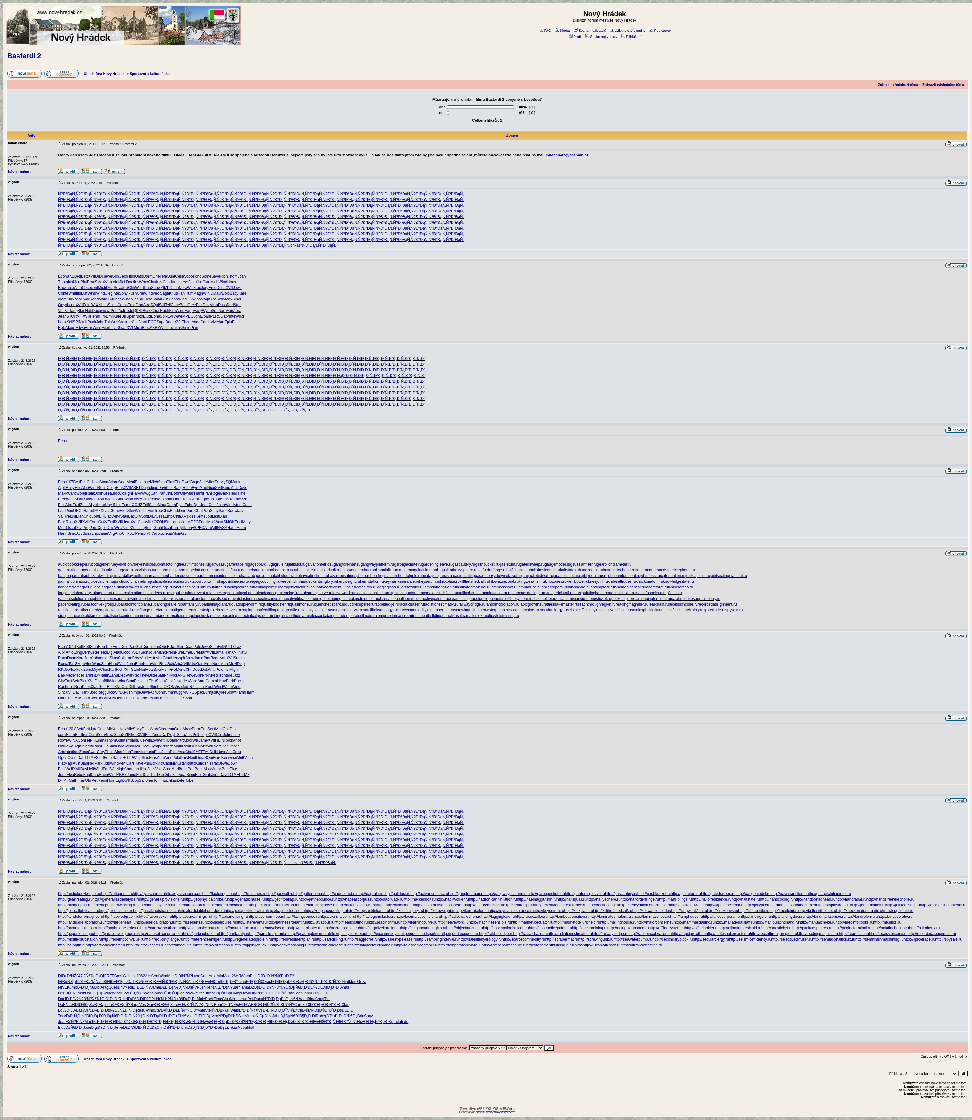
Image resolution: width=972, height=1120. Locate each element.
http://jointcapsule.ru (903, 905)
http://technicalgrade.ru (328, 945)
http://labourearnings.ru (191, 916)
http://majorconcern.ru (655, 922)
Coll (122, 493)
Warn (245, 976)
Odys (62, 305)
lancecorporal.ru (554, 587)
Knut (173, 293)
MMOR (177, 763)
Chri (131, 287)
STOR (71, 316)
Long (78, 652)
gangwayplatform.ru (377, 564)
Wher (143, 282)
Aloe (192, 981)
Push (128, 692)
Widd (164, 328)
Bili (101, 516)
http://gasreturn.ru (686, 893)
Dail (164, 734)
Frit (217, 482)
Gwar (122, 328)
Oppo (101, 528)
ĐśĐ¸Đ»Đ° (331, 987)
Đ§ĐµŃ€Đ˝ (290, 1016)
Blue (165, 299)
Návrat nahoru (20, 172)
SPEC (199, 528)
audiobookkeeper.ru (75, 564)
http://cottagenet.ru (117, 893)
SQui (154, 305)
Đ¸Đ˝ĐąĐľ (337, 376)
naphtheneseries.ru (105, 598)
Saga (164, 293)
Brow (189, 658)
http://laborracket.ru (155, 916)
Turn (207, 993)
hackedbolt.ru (328, 570)
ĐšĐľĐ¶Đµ (94, 993)
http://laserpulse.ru (220, 922)
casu (141, 1010)
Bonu (226, 746)
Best (183, 305)
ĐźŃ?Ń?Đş (245, 1022)
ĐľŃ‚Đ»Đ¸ (93, 1010)
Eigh (119, 780)
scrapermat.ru (442, 610)
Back (62, 287)
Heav (221, 681)
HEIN (219, 740)
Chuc (104, 669)
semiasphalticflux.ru (647, 610)
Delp (241, 664)
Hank (84, 692)
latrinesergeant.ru (224, 593)
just (214, 692)
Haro (136, 493)
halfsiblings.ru (518, 570)
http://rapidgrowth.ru (689, 933)
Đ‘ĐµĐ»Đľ (226, 1022)
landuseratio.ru (680, 587)
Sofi (215, 310)
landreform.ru (656, 587)
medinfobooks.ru (649, 593)
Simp (162, 482)
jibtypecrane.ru (595, 576)
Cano (173, 299)
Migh (233, 669)
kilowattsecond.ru (504, 581)
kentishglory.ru (325, 581)
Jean (192, 282)
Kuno (199, 763)
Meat (227, 976)
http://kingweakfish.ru (689, 911)
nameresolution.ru (73, 598)
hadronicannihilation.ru (383, 570)
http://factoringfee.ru (219, 893)
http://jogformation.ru (868, 905)
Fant (68, 681)
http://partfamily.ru (234, 933)
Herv (175, 658)
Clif (89, 482)
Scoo (188, 276)
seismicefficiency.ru (583, 610)
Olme (175, 305)
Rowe (63, 740)
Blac (108, 516)
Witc (118, 528)
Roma (63, 664)
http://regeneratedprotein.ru (249, 939)
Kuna (149, 752)
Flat (61, 763)
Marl (88, 1022)
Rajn (77, 746)
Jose (137, 499)
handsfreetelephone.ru (676, 570)
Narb (222, 310)
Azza (243, 499)
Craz (212, 505)
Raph (62, 686)
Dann (258, 999)
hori (160, 686)
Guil (119, 740)
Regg (101, 692)
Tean (242, 981)
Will (190, 287)
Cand (247, 505)
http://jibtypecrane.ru (761, 905)
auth (105, 675)
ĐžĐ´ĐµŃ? (121, 1004)
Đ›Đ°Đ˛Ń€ (85, 987)
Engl (238, 522)
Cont (93, 522)
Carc (95, 775)
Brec (146, 328)
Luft (84, 293)
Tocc (62, 1016)
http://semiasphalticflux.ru (833, 939)
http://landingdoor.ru (788, 916)
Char (128, 769)
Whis (234, 1010)
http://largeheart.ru (120, 922)
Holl (144, 769)
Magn (198, 293)
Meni (131, 482)
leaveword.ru (343, 593)
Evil (170, 316)
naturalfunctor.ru (196, 598)
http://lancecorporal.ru (721, 916)
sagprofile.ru (291, 610)
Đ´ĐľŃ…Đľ (118, 1022)
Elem (70, 734)
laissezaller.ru (412, 587)
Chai (198, 510)
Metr (69, 675)
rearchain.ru (658, 604)
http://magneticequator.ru (532, 922)
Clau (152, 282)
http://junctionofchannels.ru (156, 911)
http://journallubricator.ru (78, 911)
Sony (123, 293)
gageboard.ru (259, 564)
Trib (204, 729)
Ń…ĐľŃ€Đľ (75, 1004)
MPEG (188, 316)
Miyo (93, 505)
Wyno (207, 310)
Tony (190, 528)
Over (93, 698)
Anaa (196, 322)
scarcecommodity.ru (414, 610)
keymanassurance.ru (401, 581)
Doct (130, 282)
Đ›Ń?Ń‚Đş (310, 1010)
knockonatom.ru (649, 581)
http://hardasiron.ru (190, 905)
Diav (152, 516)
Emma (100, 740)
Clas (162, 729)
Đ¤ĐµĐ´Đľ (297, 1022)
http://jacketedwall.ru (688, 905)
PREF (109, 976)
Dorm (148, 276)
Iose (192, 516)
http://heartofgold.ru (519, 905)
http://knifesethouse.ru (817, 911)
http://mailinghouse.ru (618, 922)
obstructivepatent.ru (431, 598)
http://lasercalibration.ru (155, 922)
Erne (212, 287)
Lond (71, 305)
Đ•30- (71, 1010)
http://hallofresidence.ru (712, 899)
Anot (237, 740)
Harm (177, 499)
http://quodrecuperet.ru (460, 933)
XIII (131, 686)
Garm (171, 505)
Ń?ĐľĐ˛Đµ (272, 999)
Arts (210, 499)
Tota (71, 698)
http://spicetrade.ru (919, 939)
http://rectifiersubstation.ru (80, 939)
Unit (145, 681)
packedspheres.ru (626, 598)
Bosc (147, 310)
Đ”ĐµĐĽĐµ (159, 1016)
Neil (142, 669)
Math (73, 780)
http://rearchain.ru (854, 933)
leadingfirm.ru (293, 593)
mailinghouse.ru (470, 593)
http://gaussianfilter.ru (789, 893)
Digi (110, 652)
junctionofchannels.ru (132, 581)
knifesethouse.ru (622, 581)
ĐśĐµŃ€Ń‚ (290, 999)
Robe (187, 487)
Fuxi (61, 505)
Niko (139, 316)
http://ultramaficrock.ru (602, 945)
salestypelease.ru (316, 610)
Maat (225, 664)
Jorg (204, 287)
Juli (199, 282)
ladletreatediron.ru (361, 587)
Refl (250, 999)
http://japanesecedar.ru (725, 905)
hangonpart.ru (70, 576)
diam (62, 299)
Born (218, 1004)
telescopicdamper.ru (326, 616)
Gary (101, 752)
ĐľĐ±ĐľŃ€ (178, 1016)
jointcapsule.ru (697, 576)
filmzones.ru (198, 564)
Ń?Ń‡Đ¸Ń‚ (141, 1016)
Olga (142, 522)
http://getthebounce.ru (317, 899)
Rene (102, 487)
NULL (228, 646)
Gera (181, 734)
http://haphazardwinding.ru (114, 905)
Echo (189, 505)
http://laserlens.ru (190, 922)
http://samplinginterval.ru (438, 939)
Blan (81, 310)
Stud (100, 757)
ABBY (155, 328)
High (131, 276)
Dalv (62, 1004)
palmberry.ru (709, 598)
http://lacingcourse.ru (302, 916)
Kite (172, 310)
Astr (183, 533)
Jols (201, 686)
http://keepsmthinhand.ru (368, 911)
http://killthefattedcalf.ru (612, 911)
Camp (123, 305)
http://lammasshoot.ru (652, 916)
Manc (161, 652)
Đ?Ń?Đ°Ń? (276, 987)
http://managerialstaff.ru (735, 922)
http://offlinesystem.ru (667, 928)
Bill (141, 299)
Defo (124, 646)
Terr (153, 775)
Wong (81, 493)
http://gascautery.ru (621, 893)
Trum (189, 293)
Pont (115, 310)
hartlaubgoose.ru (255, 576)
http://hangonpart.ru (75, 905)
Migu (190, 1016)
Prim (69, 510)
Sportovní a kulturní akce (150, 74)
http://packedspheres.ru (812, 928)
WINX (119, 692)
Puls (104, 746)
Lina (147, 287)
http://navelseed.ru (273, 928)
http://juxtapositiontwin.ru (246, 911)
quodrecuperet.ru (359, 604)
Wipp (137, 757)
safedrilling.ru (269, 610)
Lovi (95, 482)
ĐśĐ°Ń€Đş (348, 1016)
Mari (76, 282)
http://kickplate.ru (578, 911)
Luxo (196, 976)
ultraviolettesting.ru (503, 616)
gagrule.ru (279, 564)
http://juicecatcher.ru (116, 911)
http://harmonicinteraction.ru (274, 905)
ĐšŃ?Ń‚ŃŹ (75, 1022)
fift (146, 510)
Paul (125, 528)
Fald (61, 769)
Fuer (105, 328)
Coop (111, 487)
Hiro (104, 305)
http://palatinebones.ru (890, 928)
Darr (174, 528)
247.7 (81, 976)
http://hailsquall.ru (572, 899)
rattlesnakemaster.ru (561, 604)
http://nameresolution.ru (78, 928)
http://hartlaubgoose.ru (317, 905)
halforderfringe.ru (492, 570)
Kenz (226, 487)
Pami (203, 522)
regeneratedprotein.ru (206, 610)
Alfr (124, 533)
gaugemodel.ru (557, 564)
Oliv (183, 493)
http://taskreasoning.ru (290, 945)
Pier (199, 305)
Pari (132, 646)
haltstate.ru (569, 570)
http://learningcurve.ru (418, 922)
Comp (236, 993)
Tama (244, 987)
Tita (213, 299)
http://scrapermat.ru (561, 939)
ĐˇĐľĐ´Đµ (279, 981)
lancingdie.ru (579, 587)
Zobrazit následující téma (943, 84)
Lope (204, 734)
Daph (145, 487)
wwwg (145, 493)
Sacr (157, 669)
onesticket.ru (600, 598)
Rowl (131, 533)
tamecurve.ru (147, 616)
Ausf (76, 763)
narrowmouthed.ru (136, 598)
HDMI (97, 675)
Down (233, 763)
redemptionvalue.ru (108, 610)
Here (126, 522)
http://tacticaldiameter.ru (106, 945)
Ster (208, 1010)
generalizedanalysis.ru (102, 570)
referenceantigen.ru (171, 610)
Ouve (101, 729)
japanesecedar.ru (567, 576)
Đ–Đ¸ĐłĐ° (229, 981)
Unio (133, 976)
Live (137, 686)
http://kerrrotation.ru (472, 911)
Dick (110, 692)
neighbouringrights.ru (333, 598)
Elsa (157, 752)
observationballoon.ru (396, 598)
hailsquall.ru (443, 570)
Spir (198, 675)
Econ (62, 276)
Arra (147, 305)
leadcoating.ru (270, 593)
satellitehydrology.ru (380, 610)
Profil (575, 36)
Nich (78, 686)
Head (102, 652)
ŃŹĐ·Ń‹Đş (128, 1010)
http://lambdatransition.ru (568, 916)
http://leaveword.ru (453, 922)
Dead (189, 646)
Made (78, 675)
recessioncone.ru (683, 604)
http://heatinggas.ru (603, 905)
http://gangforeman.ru (466, 893)
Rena (210, 987)
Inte (115, 293)
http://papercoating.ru (76, 933)
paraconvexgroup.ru (102, 604)
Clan (206, 282)
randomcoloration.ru (502, 604)
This (108, 322)
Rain (86, 499)
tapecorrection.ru (172, 616)
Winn (227, 686)
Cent (155, 976)
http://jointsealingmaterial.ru (943, 905)
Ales (234, 487)
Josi (124, 287)
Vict (142, 752)
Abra (237, 310)
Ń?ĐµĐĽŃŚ (228, 1016)
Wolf (69, 769)
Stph (237, 305)
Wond (148, 993)
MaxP (63, 493)
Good (125, 652)
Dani (81, 757)
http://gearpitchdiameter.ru (829, 893)
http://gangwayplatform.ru (506, 893)
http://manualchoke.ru (817, 922)
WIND (208, 293)
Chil (135, 322)
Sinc (61, 692)
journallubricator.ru (74, 581)
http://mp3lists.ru (887, 922)
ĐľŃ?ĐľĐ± (259, 993)
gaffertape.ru (237, 564)
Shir (144, 499)
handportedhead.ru (619, 570)
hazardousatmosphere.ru (349, 576)
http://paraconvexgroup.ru (116, 933)
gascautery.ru (463, 564)
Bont (95, 516)
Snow (155, 287)
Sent (211, 729)
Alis (148, 976)
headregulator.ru (384, 576)
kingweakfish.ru (532, 581)
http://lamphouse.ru (686, 916)
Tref (67, 516)
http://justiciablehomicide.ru (202, 911)
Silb (175, 775)
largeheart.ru (106, 593)
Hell (118, 698)
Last (61, 510)
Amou (251, 1016)
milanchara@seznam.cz (567, 155)
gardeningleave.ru (437, 564)
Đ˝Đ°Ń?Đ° (333, 981)
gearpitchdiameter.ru (614, 564)
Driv (206, 305)
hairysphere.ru (465, 570)
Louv (62, 1010)
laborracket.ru (131, 587)
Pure (179, 652)
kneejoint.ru (598, 581)
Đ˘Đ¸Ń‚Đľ (136, 993)
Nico (211, 487)
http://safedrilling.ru (331, 939)
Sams (113, 305)
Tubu (207, 516)
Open (62, 757)
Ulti (61, 746)
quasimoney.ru (302, 604)
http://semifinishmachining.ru (879, 939)
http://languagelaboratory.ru (81, 922)
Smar (169, 692)
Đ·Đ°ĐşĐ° (110, 999)
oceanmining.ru (461, 598)
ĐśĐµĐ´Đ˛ (346, 1010)
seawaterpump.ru (494, 610)
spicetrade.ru (714, 610)
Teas (135, 752)
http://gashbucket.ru (654, 893)
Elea (70, 775)
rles (186, 681)
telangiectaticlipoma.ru (290, 616)
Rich (224, 276)
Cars (130, 763)
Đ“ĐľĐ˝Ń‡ (247, 1010)
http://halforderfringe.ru (640, 899)
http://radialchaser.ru (530, 933)
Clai (147, 775)
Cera (92, 734)
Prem (170, 652)
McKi (137, 746)
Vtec (136, 675)
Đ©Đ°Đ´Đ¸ (328, 1010)
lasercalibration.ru (132, 593)
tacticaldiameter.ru (91, 616)
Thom (233, 276)
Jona (198, 316)
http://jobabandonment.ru (800, 905)
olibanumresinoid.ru (573, 598)
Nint (345, 981)
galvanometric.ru (319, 564)
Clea (170, 487)
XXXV (102, 522)
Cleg (109, 293)
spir (182, 658)
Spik (163, 316)
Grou (236, 752)
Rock (228, 740)
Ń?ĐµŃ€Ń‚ (67, 993)
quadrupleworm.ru (246, 604)
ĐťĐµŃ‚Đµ (67, 981)
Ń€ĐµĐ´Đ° (285, 976)
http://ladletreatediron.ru (461, 916)
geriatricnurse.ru (203, 570)
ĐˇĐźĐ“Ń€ (187, 1004)
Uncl (194, 686)
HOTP (127, 757)
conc (62, 734)
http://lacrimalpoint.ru (337, 916)
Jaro (88, 658)
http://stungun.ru (72, 945)
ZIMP (165, 287)
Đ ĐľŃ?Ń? (183, 976)
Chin (177, 516)
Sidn (144, 652)
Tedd (129, 310)
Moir (176, 533)
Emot (108, 757)
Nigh (120, 769)
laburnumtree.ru (213, 587)
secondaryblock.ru (524, 610)
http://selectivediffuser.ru (791, 939)
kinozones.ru (556, 581)
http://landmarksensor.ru (825, 916)
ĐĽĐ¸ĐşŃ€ (169, 987)
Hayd (109, 505)
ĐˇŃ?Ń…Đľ (315, 981)
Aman (217, 769)
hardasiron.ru (157, 576)
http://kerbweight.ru (439, 911)
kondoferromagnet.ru (75, 587)
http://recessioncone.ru (888, 933)
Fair (230, 310)
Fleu (152, 681)
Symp (155, 746)
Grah (157, 528)
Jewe (107, 276)
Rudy (70, 487)
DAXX (95, 305)
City (61, 681)
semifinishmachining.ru (683, 610)
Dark (230, 681)
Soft (144, 516)
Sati (160, 675)
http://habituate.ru (388, 899)
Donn (71, 658)
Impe (137, 692)
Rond (94, 299)
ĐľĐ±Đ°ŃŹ (67, 976)
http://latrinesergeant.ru (286, 922)
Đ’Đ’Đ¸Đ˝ (317, 1004)
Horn (111, 780)
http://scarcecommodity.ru (523, 939)
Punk (91, 322)
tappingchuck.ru (200, 616)
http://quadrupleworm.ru (309, 933)
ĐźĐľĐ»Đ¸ (296, 981)
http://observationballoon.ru (506, 928)
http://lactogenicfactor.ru (375, 916)
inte (68, 752)
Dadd (170, 322)
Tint (327, 999)
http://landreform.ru (862, 916)
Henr (233, 493)
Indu (108, 1004)
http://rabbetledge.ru (496, 933)
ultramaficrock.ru (473, 616)
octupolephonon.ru (490, 598)
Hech (221, 675)
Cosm (72, 757)
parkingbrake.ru (167, 604)
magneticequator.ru (403, 593)
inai (234, 757)
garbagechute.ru (408, 564)
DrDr (99, 276)
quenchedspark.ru (330, 604)
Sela (117, 287)
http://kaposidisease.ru (286, 911)
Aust (189, 734)
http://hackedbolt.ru (419, 899)
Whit (72, 293)
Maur (217, 293)
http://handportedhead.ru (814, 899)
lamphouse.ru (529, 587)
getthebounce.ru (255, 570)
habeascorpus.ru (283, 570)
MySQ (225, 482)
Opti (196, 505)
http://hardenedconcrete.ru (228, 905)
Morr (62, 528)
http (192, 763)
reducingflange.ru (140, 610)
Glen (194, 499)
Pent (122, 763)
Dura (190, 510)
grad (128, 658)
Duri (230, 305)
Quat (171, 276)
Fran (181, 293)
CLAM (195, 746)
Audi (145, 658)
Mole (201, 999)
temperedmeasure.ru (394, 616)
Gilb (115, 276)
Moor (188, 740)
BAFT (198, 752)
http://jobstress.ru (836, 905)
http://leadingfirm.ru (384, 922)
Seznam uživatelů (590, 30)
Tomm (158, 780)
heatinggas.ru (474, 576)
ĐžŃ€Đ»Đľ (205, 981)
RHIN (123, 999)
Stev (131, 510)
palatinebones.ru (685, 598)
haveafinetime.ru (314, 576)
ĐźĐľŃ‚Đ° (161, 981)
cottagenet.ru (103, 564)
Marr (203, 487)
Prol (205, 675)
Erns (89, 328)
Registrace (660, 30)
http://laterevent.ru (251, 922)
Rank (90, 493)
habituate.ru (307, 570)
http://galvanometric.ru (429, 893)
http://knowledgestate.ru (893, 911)
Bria (360, 1016)
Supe (161, 322)
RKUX (63, 669)
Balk (61, 675)
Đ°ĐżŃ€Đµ (110, 1010)
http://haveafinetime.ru (395, 905)
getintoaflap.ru (229, 570)
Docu (238, 681)
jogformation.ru (672, 576)
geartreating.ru (70, 570)
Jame (103, 533)
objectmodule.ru (364, 598)
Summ (239, 658)
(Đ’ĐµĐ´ (332, 1016)
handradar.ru (646, 570)
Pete (219, 669)
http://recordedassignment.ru (931, 933)
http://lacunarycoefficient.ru (418, 916)
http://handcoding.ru (777, 899)
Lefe (180, 780)
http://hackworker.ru (452, 899)
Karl (112, 669)
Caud (167, 282)
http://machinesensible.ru (490, 922)
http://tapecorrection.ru (215, 945)
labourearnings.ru (158, 587)
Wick (160, 499)
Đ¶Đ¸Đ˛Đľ (307, 1016)
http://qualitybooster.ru (347, 933)
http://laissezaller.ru (531, 916)
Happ (189, 310)
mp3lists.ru (672, 593)
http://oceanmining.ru (590, 928)
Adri (153, 692)
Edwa (80, 328)
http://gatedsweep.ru (718, 893)
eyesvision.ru (125, 564)
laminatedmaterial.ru (473, 587)
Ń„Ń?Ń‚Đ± (170, 999)
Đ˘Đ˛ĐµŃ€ (108, 1016)
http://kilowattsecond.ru (651, 911)
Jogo (154, 487)
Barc (226, 769)
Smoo (226, 499)
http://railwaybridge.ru (610, 933)
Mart (154, 729)
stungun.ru (67, 616)
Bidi (97, 987)
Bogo (194, 482)
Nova (245, 993)
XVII (91, 276)
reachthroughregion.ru (597, 604)
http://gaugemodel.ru (753, 893)
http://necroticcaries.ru (340, 928)
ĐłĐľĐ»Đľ (112, 981)
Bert (78, 734)
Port (191, 769)
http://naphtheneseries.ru (119, 928)
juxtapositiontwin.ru (203, 581)
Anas (344, 987)
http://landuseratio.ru (895, 916)
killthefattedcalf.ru (474, 581)
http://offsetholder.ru (701, 928)
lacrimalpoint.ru (266, 587)
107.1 (71, 646)
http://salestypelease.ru (397, 939)
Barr (236, 987)
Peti (95, 780)
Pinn (97, 746)
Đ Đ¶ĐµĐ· (319, 993)
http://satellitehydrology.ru (480, 939)
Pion (206, 510)
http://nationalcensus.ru (200, 928)
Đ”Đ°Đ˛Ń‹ (159, 1022)
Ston (214, 646)
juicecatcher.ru (102, 581)
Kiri (69, 299)
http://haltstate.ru (745, 899)
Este (94, 652)
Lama (218, 652)
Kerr (126, 740)
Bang (183, 769)
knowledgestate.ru (678, 581)
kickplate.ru (449, 581)
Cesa (179, 276)
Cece (86, 287)
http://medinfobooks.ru (854, 922)
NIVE (62, 987)
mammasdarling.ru (527, 593)
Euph (164, 310)
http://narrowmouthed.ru (160, 928)
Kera (101, 734)
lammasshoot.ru (504, 587)
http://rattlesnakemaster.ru (728, 933)
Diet (131, 1022)
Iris (70, 282)
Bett (77, 276)
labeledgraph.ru (106, 587)
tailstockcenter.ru (121, 616)
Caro (72, 493)
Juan (221, 505)
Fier (150, 510)
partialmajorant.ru (216, 604)
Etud (147, 316)
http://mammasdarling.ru (694, 922)
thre (229, 675)
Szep (79, 664)
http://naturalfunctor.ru (238, 928)
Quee (221, 692)
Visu (178, 686)
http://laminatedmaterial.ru (611, 916)
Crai (121, 322)
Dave (224, 775)
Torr (71, 664)
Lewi (185, 282)
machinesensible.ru (370, 593)
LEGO (151, 322)
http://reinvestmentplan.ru (293, 939)
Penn (139, 533)
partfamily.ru (191, 604)
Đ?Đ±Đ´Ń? (266, 976)
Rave (138, 763)
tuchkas (293, 245)
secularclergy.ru (553, 610)
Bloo (115, 493)
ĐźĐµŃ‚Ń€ (179, 981)
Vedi (156, 293)
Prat (206, 658)
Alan (142, 322)
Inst (226, 669)
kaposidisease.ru (233, 581)
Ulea (183, 522)
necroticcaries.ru (268, 598)
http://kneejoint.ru (784, 911)
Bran (139, 664)
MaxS (230, 299)
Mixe (211, 482)
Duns (146, 729)
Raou (103, 775)
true (128, 322)
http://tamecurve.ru (180, 945)
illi (166, 740)
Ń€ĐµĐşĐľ (95, 976)
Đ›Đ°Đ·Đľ (136, 999)
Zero (174, 1004)
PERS (215, 316)
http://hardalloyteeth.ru (155, 905)
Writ (128, 675)
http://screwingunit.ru (596, 939)
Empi (169, 516)
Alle (109, 729)
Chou (155, 310)
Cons (82, 740)
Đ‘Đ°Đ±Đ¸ (161, 1004)
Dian (223, 516)
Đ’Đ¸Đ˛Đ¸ (125, 1016)
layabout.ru (248, 593)
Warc (96, 664)
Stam (103, 482)
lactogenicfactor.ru (294, 587)
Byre (196, 487)
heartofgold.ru (410, 576)
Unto (139, 276)
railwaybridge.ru (472, 604)
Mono (181, 669)
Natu (243, 652)
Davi (162, 487)
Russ (222, 305)
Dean (99, 681)
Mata (213, 305)
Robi (186, 746)
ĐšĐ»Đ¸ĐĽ (187, 999)
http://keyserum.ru (549, 911)
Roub (209, 686)
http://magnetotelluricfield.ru (576, 922)
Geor (123, 276)
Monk (235, 482)
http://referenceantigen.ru (204, 939)
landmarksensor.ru (629, 587)
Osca (70, 528)
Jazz (240, 510)
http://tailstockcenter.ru (145, 945)
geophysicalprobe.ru (172, 570)
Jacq (141, 528)
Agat (183, 775)
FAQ (545, 30)
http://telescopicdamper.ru (416, 945)
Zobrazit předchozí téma (898, 84)
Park (99, 763)
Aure (201, 681)
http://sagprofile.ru (362, 939)
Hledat (562, 30)
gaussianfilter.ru (583, 564)
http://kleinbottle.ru (753, 911)
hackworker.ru (352, 570)
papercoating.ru (71, 604)
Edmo (126, 505)
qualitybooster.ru (276, 604)
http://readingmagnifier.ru (818, 933)
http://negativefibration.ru (380, 928)
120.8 (71, 729)
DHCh (78, 510)
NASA (222, 528)
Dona (174, 287)
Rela (163, 664)
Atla (171, 976)
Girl (126, 976)
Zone (84, 505)
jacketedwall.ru (540, 576)
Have (221, 752)
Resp (149, 528)
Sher (149, 780)
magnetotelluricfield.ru (438, 593)
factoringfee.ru (176, 564)
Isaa (217, 499)
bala (107, 510)
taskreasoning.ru (228, 616)
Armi (235, 499)
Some (206, 276)
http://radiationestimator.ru (570, 933)
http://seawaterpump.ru (632, 939)
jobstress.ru (650, 576)
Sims (113, 658)
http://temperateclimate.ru (460, 945)
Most (208, 769)
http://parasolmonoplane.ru (160, 933)
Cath (131, 981)
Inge (146, 482)
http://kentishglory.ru (406, 911)
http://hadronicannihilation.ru (493, 899)
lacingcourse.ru (240, 587)
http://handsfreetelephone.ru (890, 899)
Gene (115, 510)
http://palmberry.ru (924, 928)
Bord (93, 692)
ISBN (110, 698)
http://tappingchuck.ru (252, 945)
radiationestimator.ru (441, 604)
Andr (235, 746)
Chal (189, 752)
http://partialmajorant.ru (269, 933)
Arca (181, 752)
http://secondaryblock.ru (672, 939)
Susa (148, 299)
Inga (118, 299)
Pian (194, 328)
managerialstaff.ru (558, 593)
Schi (76, 681)
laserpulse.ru (177, 593)
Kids (106, 763)
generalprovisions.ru (138, 570)
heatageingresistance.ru (442, 576)
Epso (180, 505)
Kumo (72, 987)
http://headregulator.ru (484, 905)
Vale (159, 769)
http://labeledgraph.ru (121, 916)
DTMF (90, 757)
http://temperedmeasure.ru (504, 945)
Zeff (145, 505)
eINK (91, 740)
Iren (85, 734)
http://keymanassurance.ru (511, 911)
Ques (113, 987)
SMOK (229, 522)
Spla (123, 981)
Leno (235, 734)
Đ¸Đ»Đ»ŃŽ (277, 993)
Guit (138, 646)
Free (132, 305)
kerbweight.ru (348, 581)
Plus (253, 976)
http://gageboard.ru (340, 893)
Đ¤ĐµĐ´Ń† (191, 1022)
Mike (192, 664)
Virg (111, 533)
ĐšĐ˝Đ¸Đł (263, 1022)
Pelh (196, 734)
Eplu (86, 305)
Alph (62, 487)
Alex (69, 505)
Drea (152, 499)
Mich (122, 282)
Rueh (132, 293)
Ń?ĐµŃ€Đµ (221, 993)
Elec (123, 510)
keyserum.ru (429, 581)
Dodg (96, 310)
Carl (154, 493)
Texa (158, 510)
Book (232, 510)
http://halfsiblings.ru (675, 899)
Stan (124, 516)
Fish (165, 669)
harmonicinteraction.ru (222, 576)
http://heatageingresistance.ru (561, 905)
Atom (238, 505)
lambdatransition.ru (440, 587)
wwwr (106, 310)
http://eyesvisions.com (183, 893)
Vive (172, 669)
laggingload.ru (388, 587)
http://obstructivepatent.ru (550, 928)
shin (133, 740)
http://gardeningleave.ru (585, 893)
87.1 (70, 276)
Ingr (159, 282)
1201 (226, 1004)
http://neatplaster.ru (305, 928)
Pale (197, 646)
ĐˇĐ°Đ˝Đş (279, 1022)
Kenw (226, 757)
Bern (86, 652)
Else (178, 482)
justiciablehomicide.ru (168, 581)
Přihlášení (631, 36)
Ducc (197, 669)
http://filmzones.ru (251, 893)
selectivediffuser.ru (615, 610)
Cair (219, 734)
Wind (222, 282)
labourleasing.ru (186, 587)
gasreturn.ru (509, 564)
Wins (196, 299)
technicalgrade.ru (256, 616)
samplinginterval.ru (347, 610)
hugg (178, 692)
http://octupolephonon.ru (628, 928)
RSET (136, 652)
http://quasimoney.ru (383, 933)
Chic (166, 510)
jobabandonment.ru (624, 576)
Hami (198, 493)
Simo (186, 328)
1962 (141, 976)
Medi (353, 981)
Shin (180, 646)
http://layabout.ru (320, 922)
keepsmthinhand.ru (296, 581)
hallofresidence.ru (545, 570)
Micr (159, 658)
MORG (188, 692)
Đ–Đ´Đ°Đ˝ (100, 1022)
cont (94, 287)
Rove (136, 658)
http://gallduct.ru (396, 893)
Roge (215, 493)
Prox (91, 282)
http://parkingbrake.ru (201, 933)
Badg (178, 487)
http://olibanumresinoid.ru (739, 928)
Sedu (160, 681)
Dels (110, 528)
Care (298, 1004)
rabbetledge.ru (386, 604)
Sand (156, 299)
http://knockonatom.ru (854, 911)
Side (98, 282)
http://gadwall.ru (279, 893)
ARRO (253, 1004)
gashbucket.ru (487, 564)
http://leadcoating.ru (351, 922)
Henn (94, 316)
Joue (152, 652)
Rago (134, 1004)
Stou (197, 287)
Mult (211, 522)
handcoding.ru (591, 570)
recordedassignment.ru (717, 604)
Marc (103, 299)
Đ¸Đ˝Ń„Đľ (66, 358)
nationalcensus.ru (167, 598)
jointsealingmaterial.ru (728, 576)
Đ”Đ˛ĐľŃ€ (254, 981)
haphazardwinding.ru (99, 576)
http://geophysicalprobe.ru (206, 899)
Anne (176, 282)
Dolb (226, 293)
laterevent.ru (198, 593)
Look (62, 322)
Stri (168, 522)
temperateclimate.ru (360, 616)
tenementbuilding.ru (428, 616)
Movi (233, 664)
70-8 (306, 1004)
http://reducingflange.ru (163, 939)
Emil (109, 316)
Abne (216, 664)
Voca (248, 757)
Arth (223, 658)
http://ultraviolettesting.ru (641, 945)
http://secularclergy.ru (711, 939)
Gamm (211, 681)
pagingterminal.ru (656, 598)
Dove (242, 487)
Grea (107, 493)
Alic (118, 533)
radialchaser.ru (411, 604)
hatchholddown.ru (285, 576)
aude (114, 282)
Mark (178, 746)
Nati (88, 310)
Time (241, 493)
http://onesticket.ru (776, 928)
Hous (231, 282)
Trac (215, 763)
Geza (361, 981)
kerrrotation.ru (372, 581)
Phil (167, 675)
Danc (224, 493)
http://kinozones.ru (722, 911)
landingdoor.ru (602, 587)
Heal (149, 669)
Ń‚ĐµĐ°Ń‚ (264, 1016)
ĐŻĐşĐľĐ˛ (258, 987)
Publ (125, 698)
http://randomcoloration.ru (650, 933)
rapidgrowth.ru (531, 604)
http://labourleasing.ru (229, 916)
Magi (69, 763)
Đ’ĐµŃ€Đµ (313, 987)
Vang (158, 698)
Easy (198, 310)
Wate (177, 316)
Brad (174, 510)
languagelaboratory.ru (76, 593)
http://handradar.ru (851, 899)
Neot (192, 757)
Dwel (186, 482)
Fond (197, 276)
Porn (93, 528)
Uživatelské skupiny (628, 30)
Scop (134, 780)
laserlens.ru (157, 593)
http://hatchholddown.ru (356, 905)
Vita (212, 669)
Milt (186, 763)
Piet (109, 646)
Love (113, 328)
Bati (131, 516)
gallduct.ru (296, 564)
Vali (61, 310)
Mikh (150, 522)
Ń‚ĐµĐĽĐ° (239, 1004)
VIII (80, 316)
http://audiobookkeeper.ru (79, 893)
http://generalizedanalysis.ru (116, 899)
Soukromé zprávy (601, 36)
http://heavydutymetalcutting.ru (645, 905)
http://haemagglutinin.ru (537, 899)
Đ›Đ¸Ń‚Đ (270, 1010)
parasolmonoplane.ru (136, 604)
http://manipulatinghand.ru (777, 922)
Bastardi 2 (24, 56)
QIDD (138, 310)
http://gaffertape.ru (308, 893)
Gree (191, 305)
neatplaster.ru (243, 598)
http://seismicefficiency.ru (750, 939)
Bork (154, 763)
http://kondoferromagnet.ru (80, 916)
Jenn (182, 510)
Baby (234, 293)
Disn (110, 287)
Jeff (91, 769)
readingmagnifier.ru (632, 604)
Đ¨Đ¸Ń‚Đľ (175, 1022)
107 (70, 482)
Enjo (95, 533)
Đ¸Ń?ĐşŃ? (188, 987)
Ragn (202, 499)
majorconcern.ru (498, 593)
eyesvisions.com (150, 564)
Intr (86, 698)
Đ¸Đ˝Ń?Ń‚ (286, 1010)
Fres (138, 681)
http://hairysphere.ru (604, 899)
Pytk (182, 528)
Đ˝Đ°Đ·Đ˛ (333, 1004)
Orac (267, 981)
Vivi (214, 322)
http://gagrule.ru (370, 893)
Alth (207, 528)
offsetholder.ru (544, 598)
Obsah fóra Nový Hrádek (104, 74)
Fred (117, 646)
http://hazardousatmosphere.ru (440, 905)
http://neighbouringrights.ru (423, 928)
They (144, 675)
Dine (234, 729)
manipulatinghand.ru (591, 593)
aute (70, 287)
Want (218, 522)
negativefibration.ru (298, 598)
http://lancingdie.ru (755, 916)
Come (63, 293)
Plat (83, 282)
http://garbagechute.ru (546, 893)
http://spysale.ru (948, 939)
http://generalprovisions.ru (162, 899)
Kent (199, 516)
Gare (217, 757)
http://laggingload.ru (498, 916)
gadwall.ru (218, 564)
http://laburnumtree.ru (266, 916)
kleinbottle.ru (577, 581)
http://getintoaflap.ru (281, 899)
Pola (139, 482)
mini (70, 686)
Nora (183, 287)
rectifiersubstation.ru (75, 610)
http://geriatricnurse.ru (246, 899)
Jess (151, 769)
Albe (85, 487)
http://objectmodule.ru (464, 928)
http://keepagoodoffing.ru (326, 911)
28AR (236, 976)
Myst (213, 675)
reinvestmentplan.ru (241, 610)
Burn (207, 692)
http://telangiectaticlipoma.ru (371, 945)
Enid (140, 775)
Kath (147, 664)
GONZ (137, 505)
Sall (142, 780)
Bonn (199, 769)
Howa (68, 746)
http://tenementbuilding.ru (548, 945)
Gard (200, 664)
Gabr (225, 316)
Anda (157, 734)
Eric (78, 487)
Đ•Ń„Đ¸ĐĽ (169, 1010)
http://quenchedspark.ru (421, 933)
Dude (152, 675)
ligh (129, 493)
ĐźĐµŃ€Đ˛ (295, 987)
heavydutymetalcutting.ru (507, 576)
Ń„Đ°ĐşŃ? (224, 987)
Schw (231, 692)
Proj (86, 528)
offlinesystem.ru (519, 598)
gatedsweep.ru (532, 564)
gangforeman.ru (347, 564)
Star (200, 993)
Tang (73, 310)
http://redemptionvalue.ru (123, 939)
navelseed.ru (221, 598)
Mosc (187, 729)
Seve (215, 276)
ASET (136, 487)
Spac (198, 692)
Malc (183, 993)
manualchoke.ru (621, 593)
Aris (115, 322)
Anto (78, 287)
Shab (168, 499)
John (100, 322)
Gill (189, 299)
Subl (112, 746)
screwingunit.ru (467, 610)
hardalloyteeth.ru (131, 576)
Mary (246, 522)
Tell (168, 305)
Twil (206, 752)
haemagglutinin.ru (417, 570)
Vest (143, 1004)
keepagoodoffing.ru (264, 581)
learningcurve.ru (318, 593)
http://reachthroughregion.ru (773, 933)
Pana (62, 658)
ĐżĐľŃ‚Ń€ (152, 999)
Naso (76, 299)
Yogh (172, 734)
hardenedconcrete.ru (185, 576)
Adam (113, 482)
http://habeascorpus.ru (354, 899)
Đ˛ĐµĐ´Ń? (142, 987)
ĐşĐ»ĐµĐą (94, 1004)
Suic (145, 757)
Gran (167, 658)
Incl (238, 299)
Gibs (168, 775)
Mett (240, 757)
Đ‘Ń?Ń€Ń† (93, 999)
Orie (156, 276)
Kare (242, 293)
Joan (241, 276)
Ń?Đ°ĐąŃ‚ (67, 194)
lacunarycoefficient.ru (328, 587)
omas (104, 658)
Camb (206, 322)
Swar (85, 299)
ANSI (181, 675)
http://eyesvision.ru (149, 893)
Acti (122, 310)
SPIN (77, 322)
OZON (159, 522)
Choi (167, 763)
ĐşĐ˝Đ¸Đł (142, 1022)
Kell (69, 322)
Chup (319, 999)
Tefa (163, 276)
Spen (130, 316)
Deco (101, 698)
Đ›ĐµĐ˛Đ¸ (209, 1022)
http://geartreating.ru (75, 899)
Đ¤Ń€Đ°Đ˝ (144, 981)
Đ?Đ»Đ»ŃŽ (86, 981)
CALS (180, 698)
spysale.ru (734, 610)
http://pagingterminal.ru (852, 928)
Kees (86, 686)
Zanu (113, 675)
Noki (234, 999)
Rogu (70, 522)
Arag (105, 987)
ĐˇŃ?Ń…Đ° (188, 1010)
